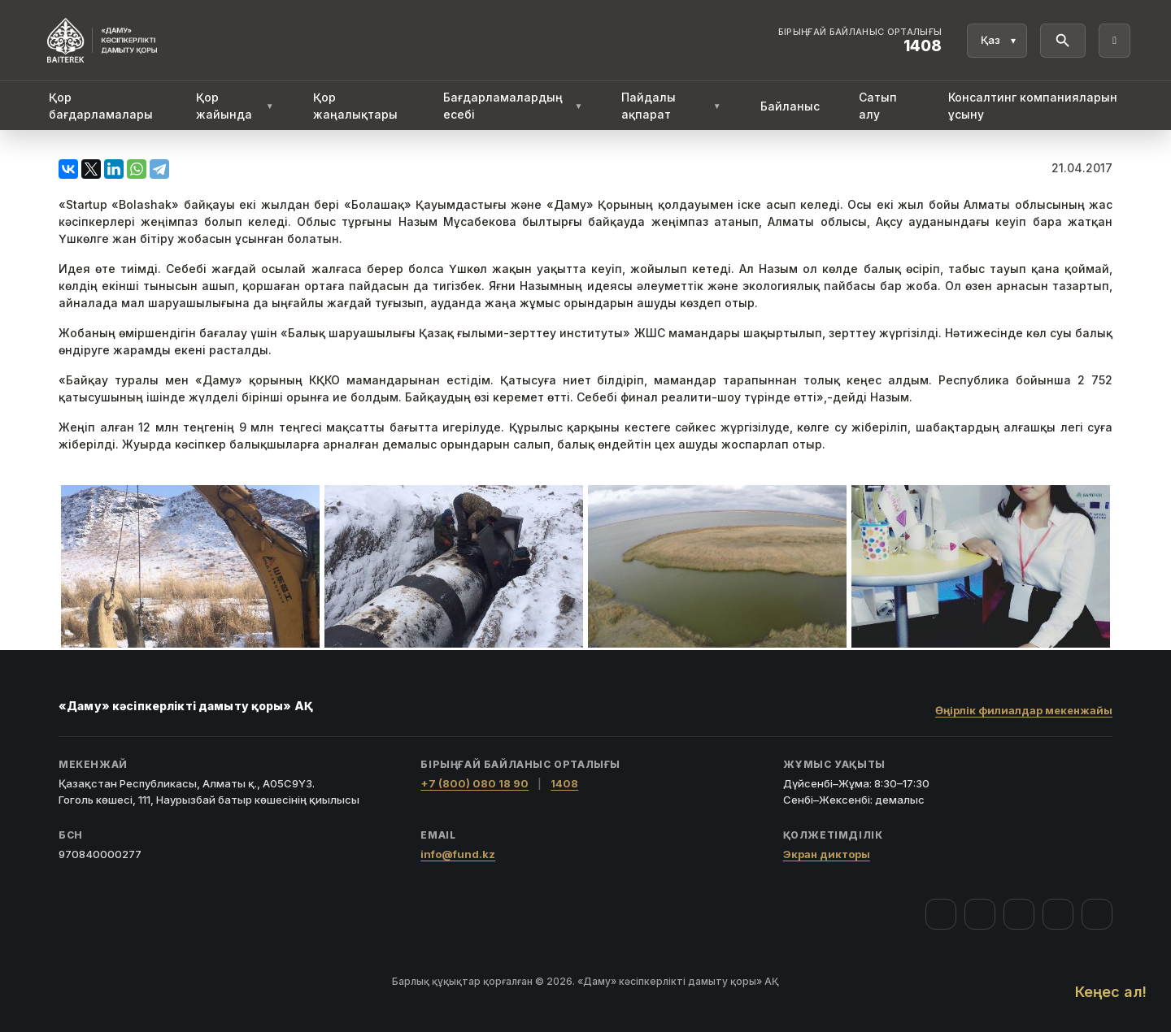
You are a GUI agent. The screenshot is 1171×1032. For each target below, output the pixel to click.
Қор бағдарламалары (101, 105)
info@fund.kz (457, 854)
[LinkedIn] (1097, 914)
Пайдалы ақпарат (670, 105)
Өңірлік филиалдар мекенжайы (1023, 710)
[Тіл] (997, 41)
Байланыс (790, 106)
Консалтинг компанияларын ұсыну (1032, 105)
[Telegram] (1058, 914)
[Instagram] (979, 914)
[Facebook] (940, 914)
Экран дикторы (826, 854)
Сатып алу (878, 105)
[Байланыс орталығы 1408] (860, 41)
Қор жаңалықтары (355, 105)
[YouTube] (1018, 914)
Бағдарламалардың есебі (513, 105)
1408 (564, 783)
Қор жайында (235, 105)
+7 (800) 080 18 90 (474, 783)
